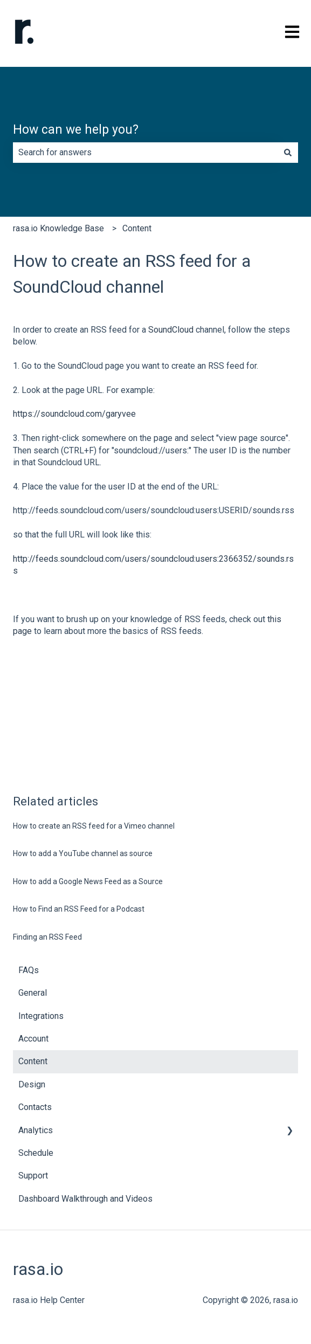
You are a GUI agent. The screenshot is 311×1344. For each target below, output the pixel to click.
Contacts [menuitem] (35, 1107)
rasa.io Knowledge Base (58, 228)
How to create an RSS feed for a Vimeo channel (94, 826)
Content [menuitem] (32, 1061)
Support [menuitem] (33, 1175)
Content (136, 228)
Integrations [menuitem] (41, 1016)
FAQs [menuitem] (28, 970)
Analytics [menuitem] (35, 1130)
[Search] (288, 152)
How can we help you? (76, 129)
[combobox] (145, 152)
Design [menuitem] (31, 1084)
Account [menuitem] (33, 1038)
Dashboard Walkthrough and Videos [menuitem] (85, 1199)
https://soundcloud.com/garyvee (74, 414)
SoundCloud (170, 330)
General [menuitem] (32, 993)
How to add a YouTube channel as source (83, 853)
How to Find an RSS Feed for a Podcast (78, 909)
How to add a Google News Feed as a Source (88, 881)
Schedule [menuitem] (35, 1153)
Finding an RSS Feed (47, 937)
